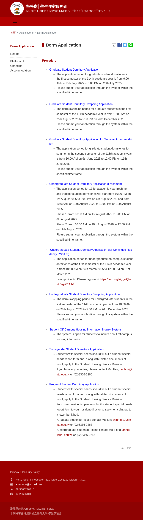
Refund (15, 53)
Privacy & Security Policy (25, 471)
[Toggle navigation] (15, 21)
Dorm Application (22, 46)
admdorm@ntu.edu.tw (28, 484)
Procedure (49, 60)
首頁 (13, 32)
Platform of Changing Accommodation (20, 66)
